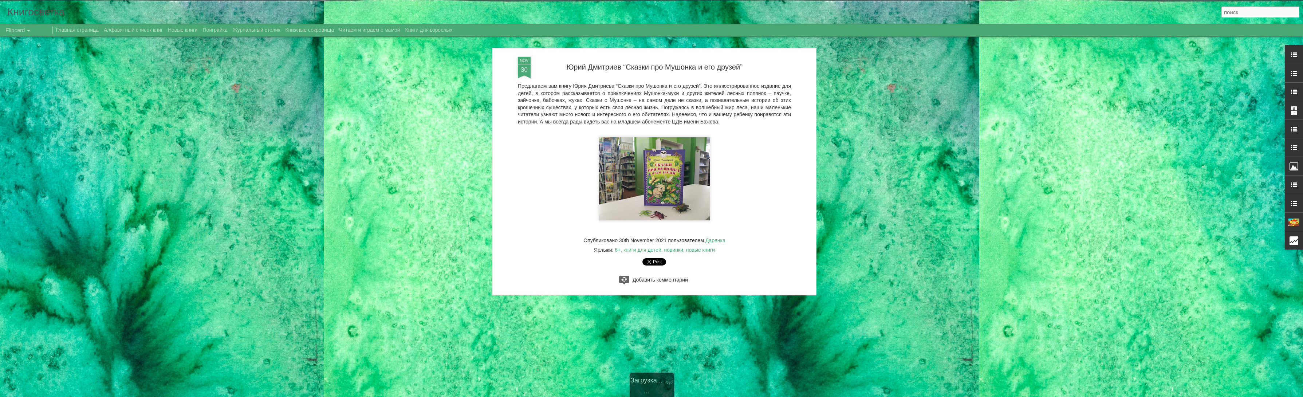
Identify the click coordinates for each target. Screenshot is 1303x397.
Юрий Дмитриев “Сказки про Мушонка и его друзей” (654, 67)
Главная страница (77, 30)
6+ (618, 250)
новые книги (700, 250)
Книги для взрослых (429, 30)
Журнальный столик (256, 30)
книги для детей (642, 250)
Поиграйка (215, 30)
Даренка (715, 240)
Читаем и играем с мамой (369, 30)
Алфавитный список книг (134, 30)
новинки (673, 250)
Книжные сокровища (309, 30)
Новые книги (183, 30)
